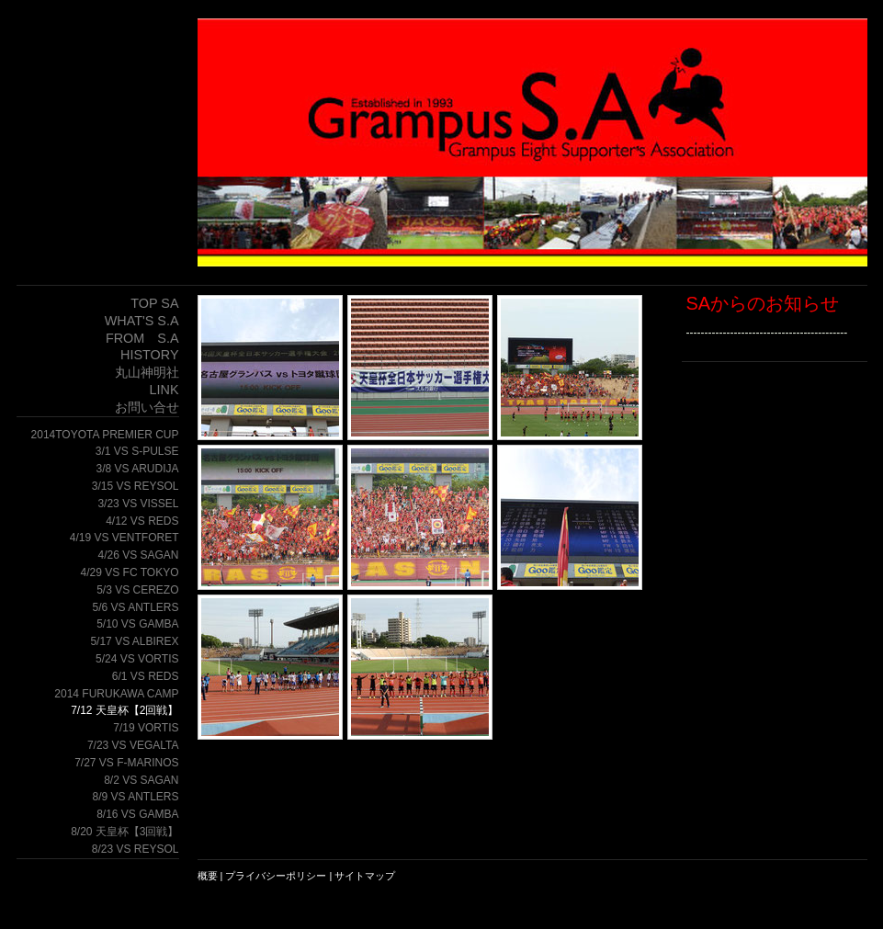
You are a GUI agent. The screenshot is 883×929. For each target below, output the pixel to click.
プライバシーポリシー (275, 875)
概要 (208, 875)
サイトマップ (364, 875)
